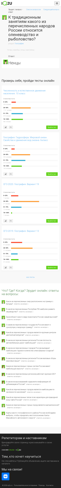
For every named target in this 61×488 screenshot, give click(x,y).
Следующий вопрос (51, 9)
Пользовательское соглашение (25, 485)
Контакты (49, 485)
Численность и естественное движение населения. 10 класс (24, 92)
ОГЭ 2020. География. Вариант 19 (21, 184)
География (19, 44)
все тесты (30, 277)
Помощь (42, 485)
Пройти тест (52, 127)
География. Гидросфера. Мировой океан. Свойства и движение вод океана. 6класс (25, 138)
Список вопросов (33, 9)
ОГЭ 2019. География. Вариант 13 (21, 231)
